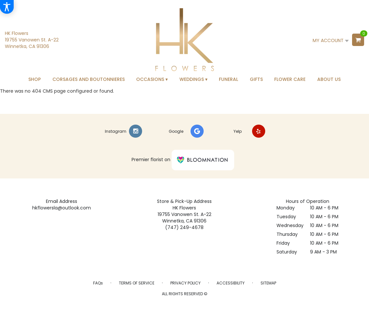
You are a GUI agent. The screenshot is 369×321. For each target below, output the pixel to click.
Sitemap (268, 283)
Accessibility (231, 283)
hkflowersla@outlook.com (61, 208)
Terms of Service (136, 283)
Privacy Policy (185, 283)
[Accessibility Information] (7, 7)
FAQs (98, 283)
